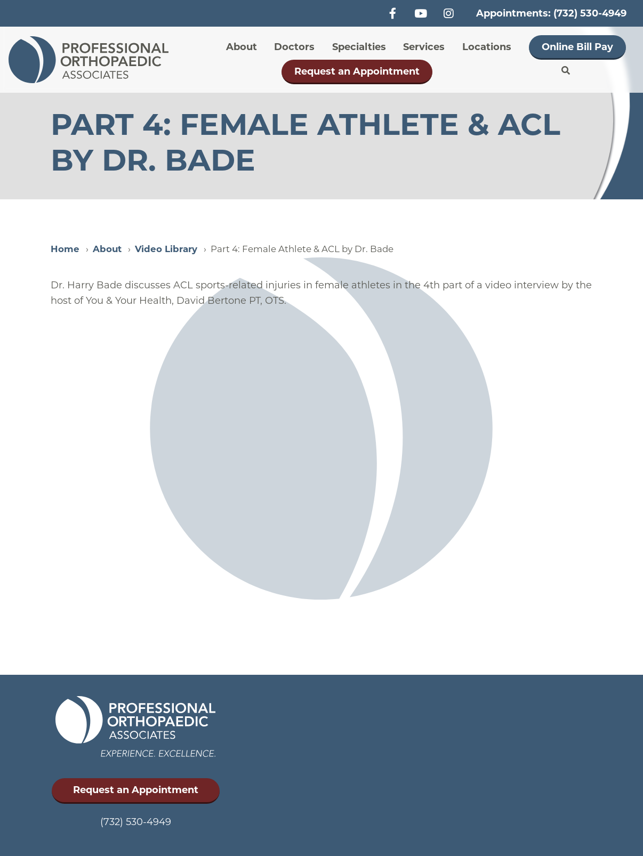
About (241, 47)
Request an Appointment (357, 71)
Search (565, 71)
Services (424, 47)
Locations (486, 47)
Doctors (294, 47)
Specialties (359, 47)
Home (65, 249)
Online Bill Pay (577, 47)
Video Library (166, 249)
